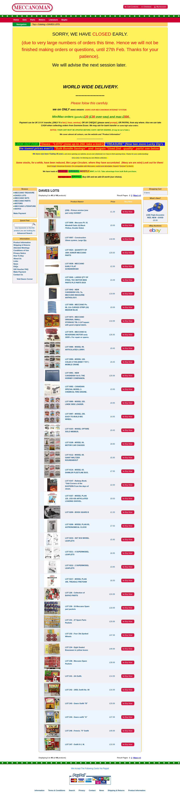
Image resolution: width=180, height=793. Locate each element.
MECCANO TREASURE (24, 193)
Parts (32, 20)
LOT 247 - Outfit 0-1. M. (75, 744)
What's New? (155, 198)
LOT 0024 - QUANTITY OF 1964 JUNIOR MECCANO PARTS (76, 252)
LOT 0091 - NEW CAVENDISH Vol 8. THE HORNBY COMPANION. (75, 375)
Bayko (64, 20)
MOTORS (19, 203)
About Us (18, 259)
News (16, 264)
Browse (25, 189)
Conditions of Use (21, 250)
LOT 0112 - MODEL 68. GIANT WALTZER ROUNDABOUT (74, 457)
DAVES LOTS (53, 24)
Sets (25, 20)
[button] (131, 7)
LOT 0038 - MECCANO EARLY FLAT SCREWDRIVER (74, 266)
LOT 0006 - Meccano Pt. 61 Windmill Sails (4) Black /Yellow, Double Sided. (76, 225)
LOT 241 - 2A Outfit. (73, 676)
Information (25, 239)
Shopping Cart (155, 189)
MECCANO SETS (22, 198)
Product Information (22, 242)
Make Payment (20, 272)
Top (34, 24)
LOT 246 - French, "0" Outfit (77, 731)
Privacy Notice (20, 253)
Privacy (82, 790)
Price (113, 202)
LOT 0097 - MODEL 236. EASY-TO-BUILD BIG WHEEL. (75, 416)
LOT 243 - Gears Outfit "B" (76, 703)
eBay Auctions (155, 226)
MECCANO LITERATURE (25, 206)
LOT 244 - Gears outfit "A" (76, 717)
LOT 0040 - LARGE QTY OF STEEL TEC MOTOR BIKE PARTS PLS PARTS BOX (76, 280)
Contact (92, 790)
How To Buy (19, 256)
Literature (53, 20)
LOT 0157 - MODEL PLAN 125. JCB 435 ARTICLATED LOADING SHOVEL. (76, 498)
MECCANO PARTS (23, 201)
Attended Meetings (22, 248)
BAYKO (18, 209)
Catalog (41, 24)
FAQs (16, 266)
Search (72, 790)
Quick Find (24, 220)
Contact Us (18, 275)
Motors (42, 20)
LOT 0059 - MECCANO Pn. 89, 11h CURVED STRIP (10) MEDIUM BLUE (77, 307)
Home (16, 20)
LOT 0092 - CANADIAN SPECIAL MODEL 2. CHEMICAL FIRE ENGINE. (76, 389)
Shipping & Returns (22, 245)
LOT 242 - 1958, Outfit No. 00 (77, 690)
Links (16, 261)
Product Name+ (77, 202)
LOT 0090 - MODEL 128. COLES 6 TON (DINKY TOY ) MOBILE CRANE (77, 362)
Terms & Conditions (56, 790)
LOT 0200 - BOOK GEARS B (77, 512)
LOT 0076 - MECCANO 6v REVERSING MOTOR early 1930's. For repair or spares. (77, 334)
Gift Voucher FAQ (21, 269)
